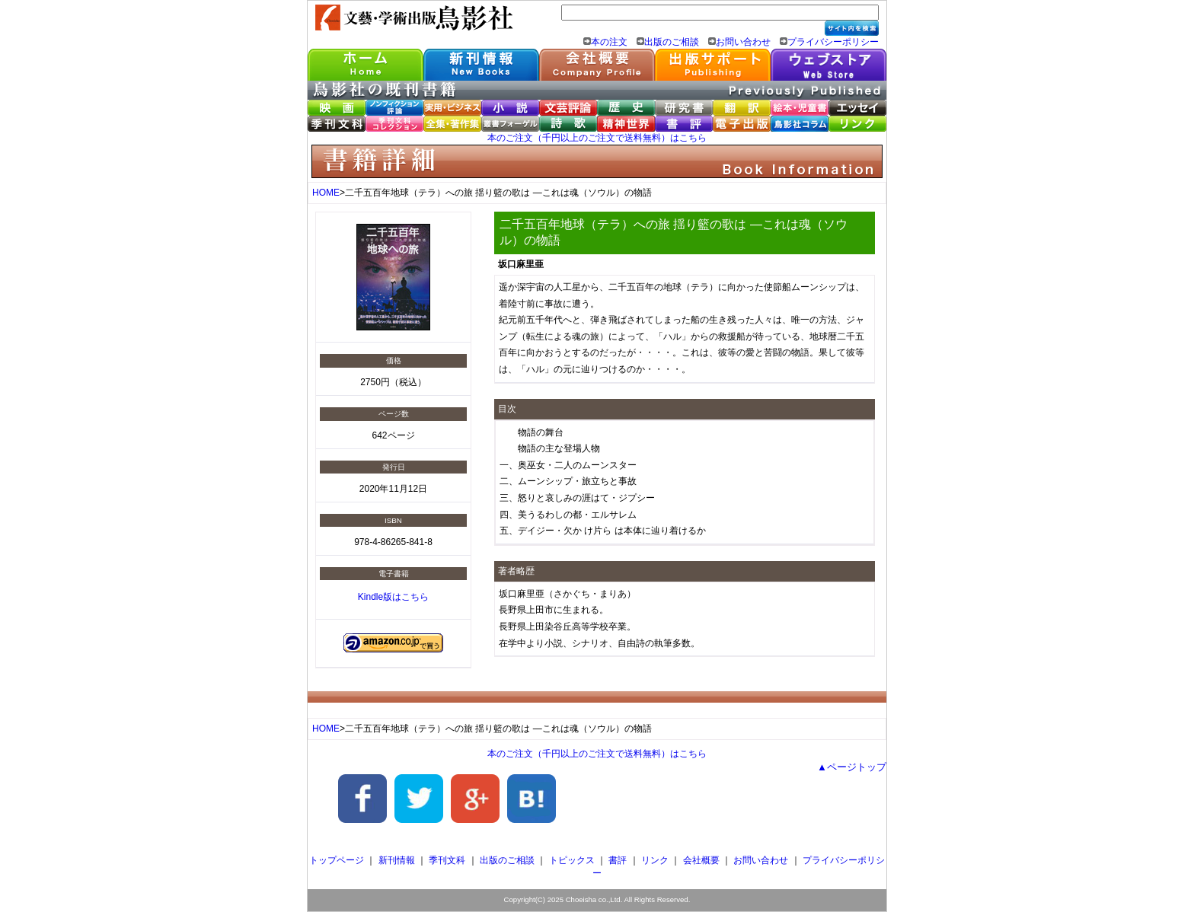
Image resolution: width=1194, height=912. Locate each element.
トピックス (572, 860)
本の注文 (609, 42)
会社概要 (701, 860)
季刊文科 (447, 860)
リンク (655, 860)
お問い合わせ (743, 42)
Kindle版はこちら (393, 597)
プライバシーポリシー (833, 42)
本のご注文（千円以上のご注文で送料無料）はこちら (597, 137)
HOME (326, 192)
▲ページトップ (851, 767)
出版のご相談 (671, 42)
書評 (617, 860)
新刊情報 (396, 860)
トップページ (336, 860)
